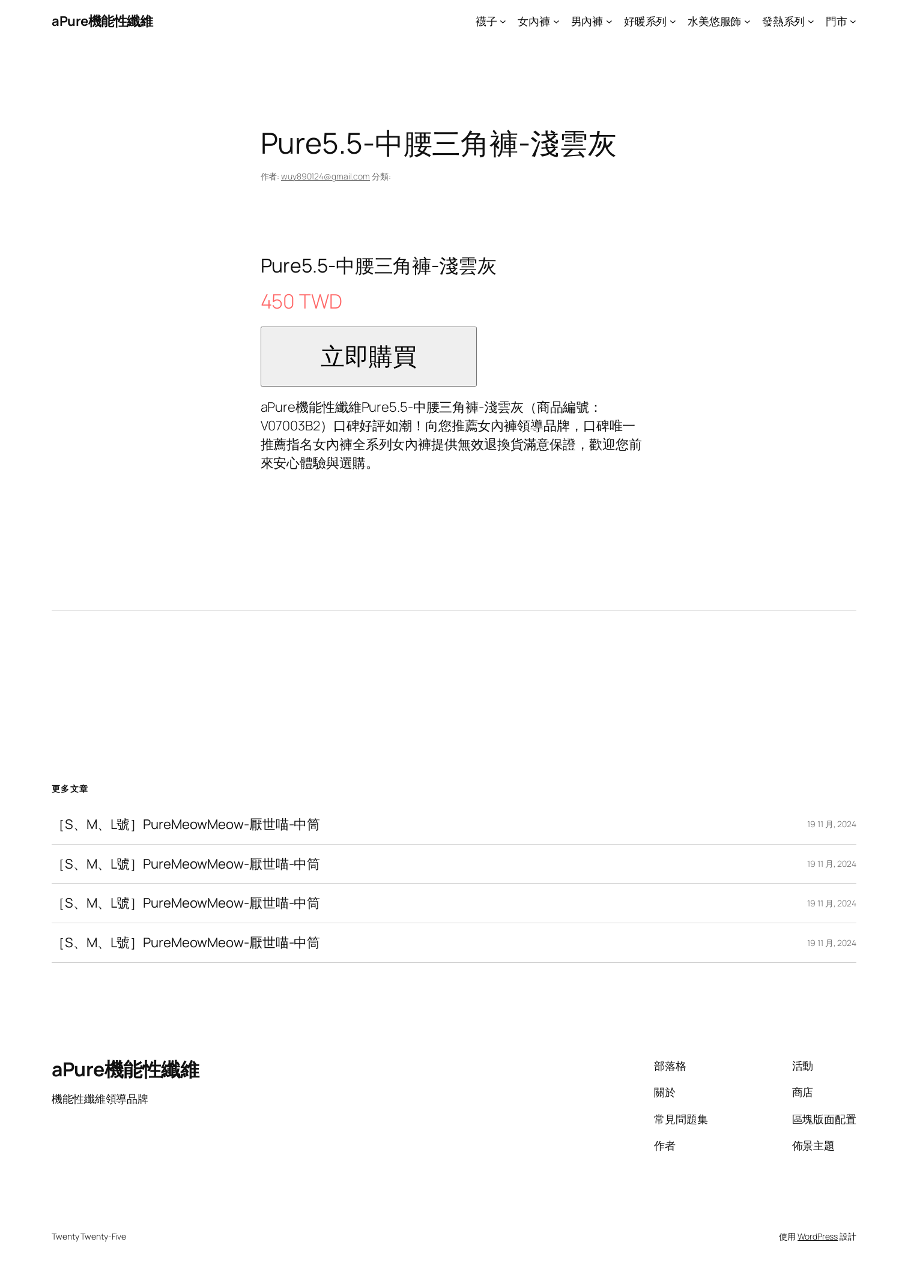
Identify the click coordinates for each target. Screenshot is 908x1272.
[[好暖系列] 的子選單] (673, 21)
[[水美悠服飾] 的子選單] (747, 21)
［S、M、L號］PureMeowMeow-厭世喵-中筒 (186, 824)
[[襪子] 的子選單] (503, 21)
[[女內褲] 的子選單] (556, 21)
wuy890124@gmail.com (325, 176)
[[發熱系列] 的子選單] (811, 21)
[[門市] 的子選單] (853, 21)
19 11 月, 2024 (831, 824)
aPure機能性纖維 (102, 21)
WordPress (818, 1236)
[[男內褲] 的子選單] (609, 21)
